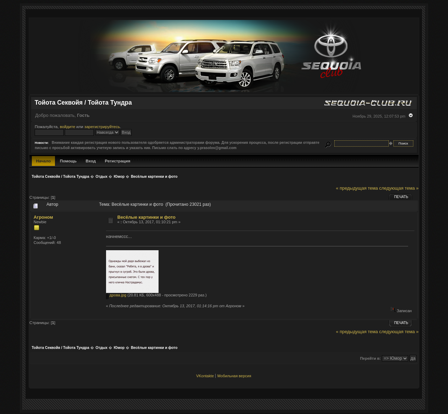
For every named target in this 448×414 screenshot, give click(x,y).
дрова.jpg (116, 295)
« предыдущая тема (357, 188)
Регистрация (118, 161)
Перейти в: (370, 358)
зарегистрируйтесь (102, 126)
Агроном (43, 217)
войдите (67, 126)
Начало (43, 161)
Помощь (68, 161)
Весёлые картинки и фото (146, 217)
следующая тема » (399, 188)
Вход (91, 161)
